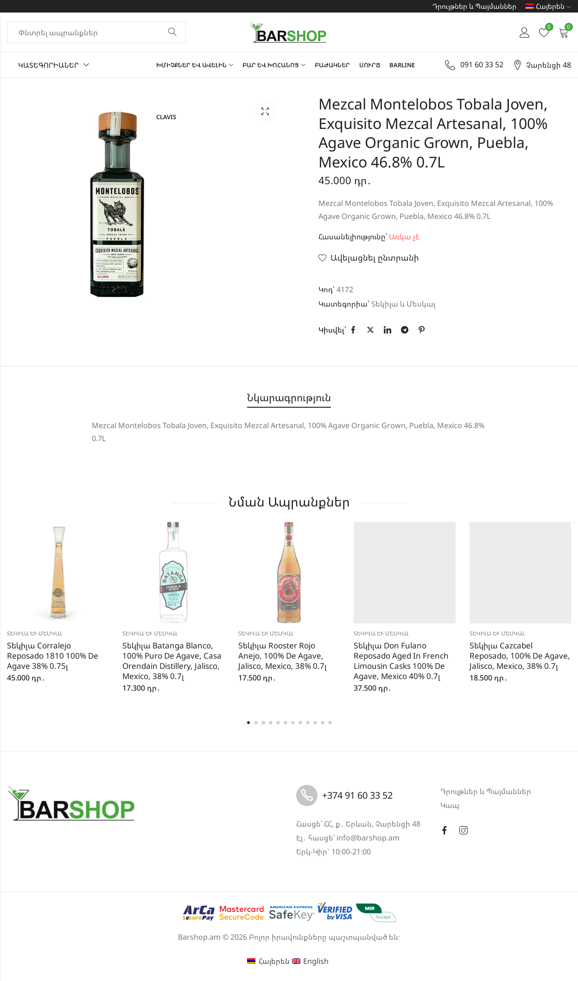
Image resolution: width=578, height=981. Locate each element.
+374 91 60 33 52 (357, 795)
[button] (248, 722)
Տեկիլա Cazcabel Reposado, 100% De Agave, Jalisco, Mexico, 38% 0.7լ (520, 655)
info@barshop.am (368, 838)
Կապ (449, 805)
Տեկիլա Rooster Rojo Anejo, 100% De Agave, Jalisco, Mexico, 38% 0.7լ (282, 655)
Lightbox (265, 111)
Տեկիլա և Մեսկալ (403, 304)
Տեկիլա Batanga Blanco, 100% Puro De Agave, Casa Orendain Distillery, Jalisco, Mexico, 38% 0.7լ (172, 660)
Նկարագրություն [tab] (289, 397)
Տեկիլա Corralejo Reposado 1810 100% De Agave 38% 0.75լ (52, 655)
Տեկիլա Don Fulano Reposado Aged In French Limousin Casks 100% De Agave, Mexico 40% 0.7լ (401, 660)
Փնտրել (172, 32)
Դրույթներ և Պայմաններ (474, 6)
